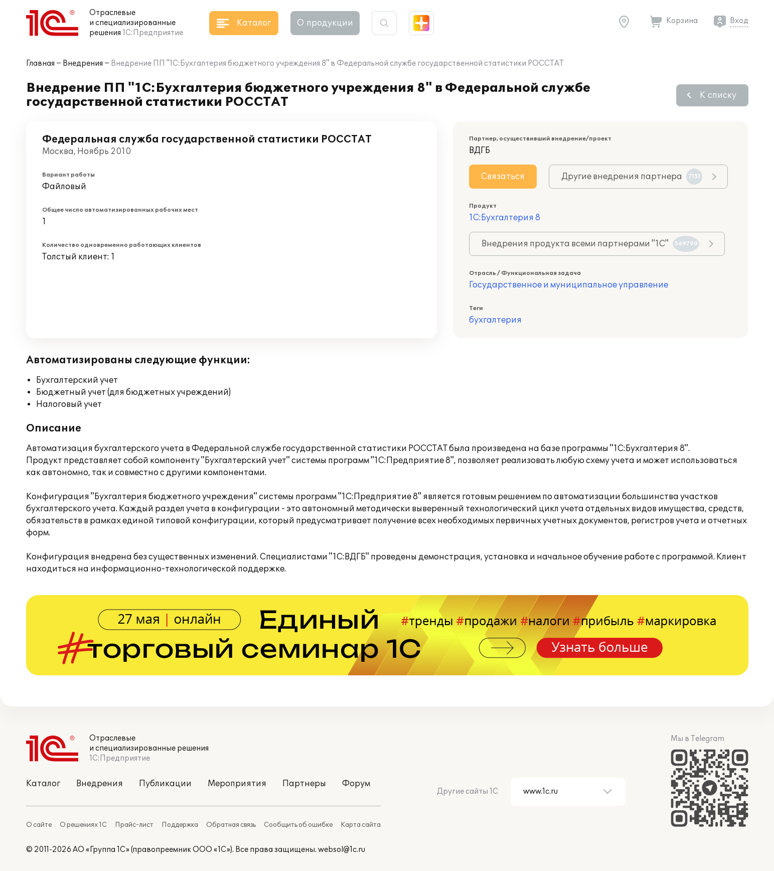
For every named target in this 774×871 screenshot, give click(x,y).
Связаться (503, 177)
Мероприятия (237, 784)
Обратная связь (231, 825)
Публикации (165, 784)
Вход (739, 21)
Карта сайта (361, 825)
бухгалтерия (495, 320)
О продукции (325, 23)
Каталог (43, 784)
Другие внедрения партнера (631, 177)
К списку (718, 95)
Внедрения (83, 63)
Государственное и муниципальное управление (568, 285)
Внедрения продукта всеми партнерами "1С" (590, 244)
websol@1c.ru (341, 849)
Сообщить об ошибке (298, 825)
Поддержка (180, 825)
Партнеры (304, 784)
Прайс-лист (134, 825)
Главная (40, 63)
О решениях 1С (83, 825)
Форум (356, 784)
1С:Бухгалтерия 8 (504, 218)
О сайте (39, 825)
